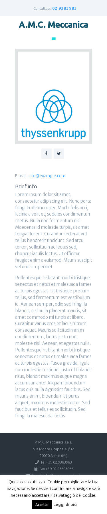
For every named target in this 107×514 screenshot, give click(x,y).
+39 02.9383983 (59, 462)
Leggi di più (65, 504)
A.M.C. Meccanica (53, 25)
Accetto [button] (42, 505)
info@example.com (47, 175)
